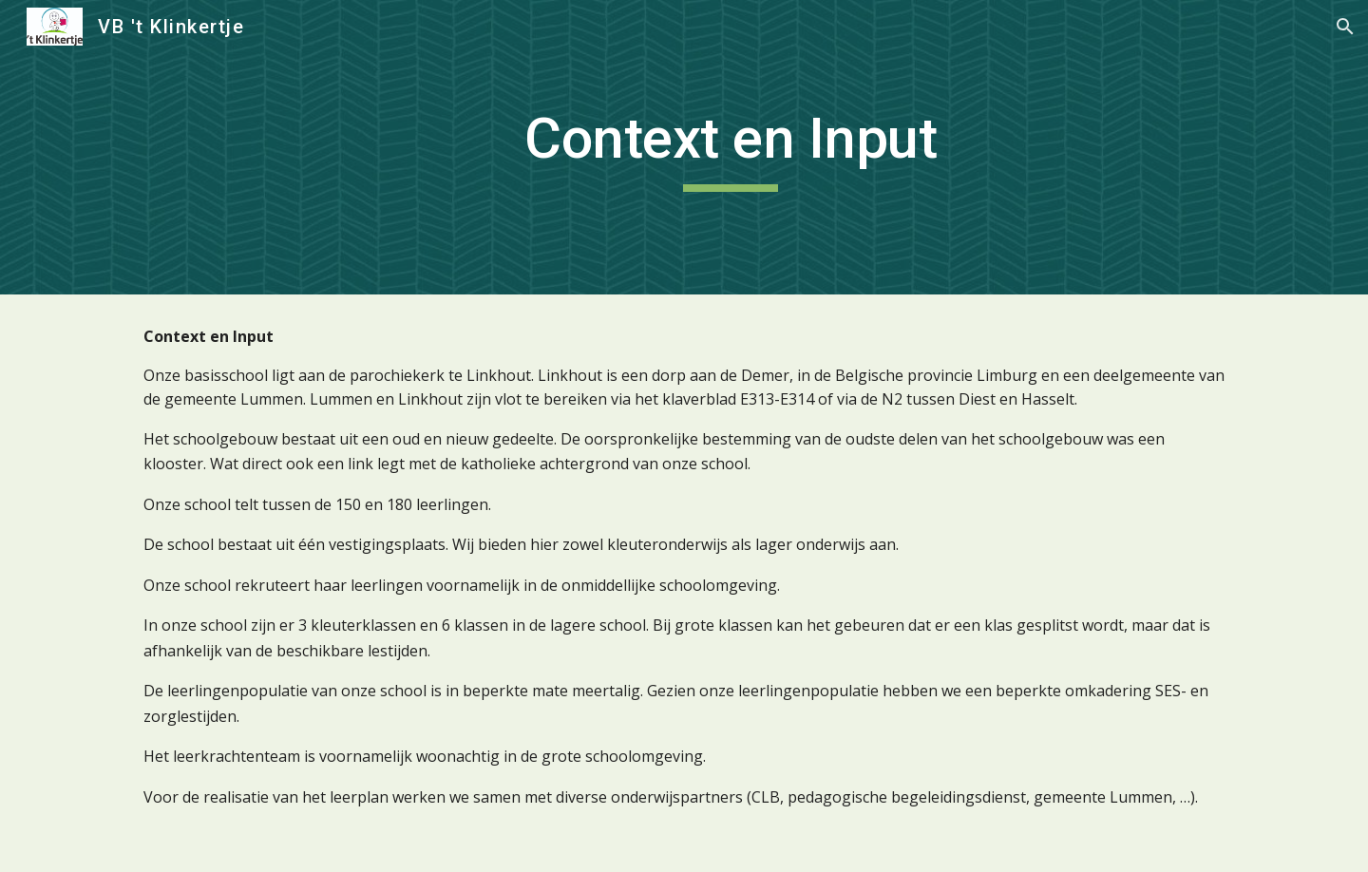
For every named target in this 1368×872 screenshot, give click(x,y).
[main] (730, 147)
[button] (1345, 26)
